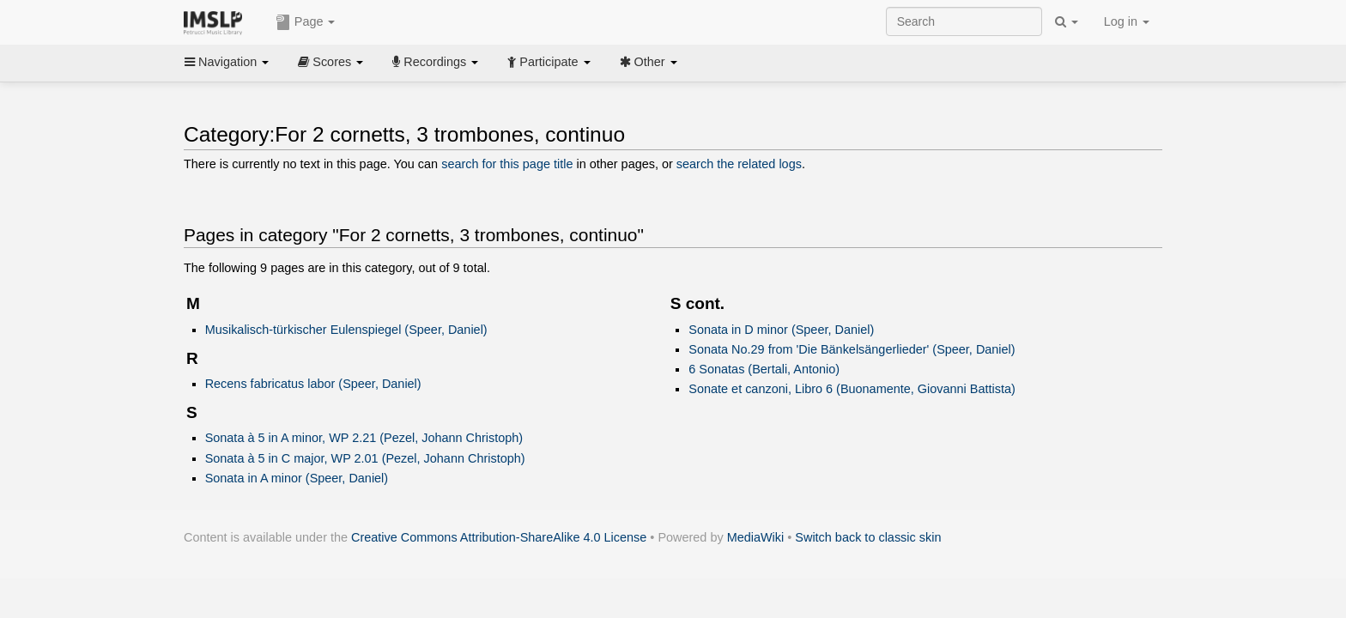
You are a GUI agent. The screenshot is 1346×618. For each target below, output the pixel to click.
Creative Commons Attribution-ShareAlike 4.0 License (498, 537)
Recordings (435, 62)
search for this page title (507, 164)
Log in (1126, 21)
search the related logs (739, 164)
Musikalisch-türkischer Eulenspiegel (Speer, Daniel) (346, 329)
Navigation (227, 62)
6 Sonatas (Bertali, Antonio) (764, 369)
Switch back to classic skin (868, 537)
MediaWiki (756, 537)
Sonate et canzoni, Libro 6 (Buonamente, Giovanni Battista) (851, 389)
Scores (330, 62)
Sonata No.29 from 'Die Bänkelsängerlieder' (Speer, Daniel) (851, 349)
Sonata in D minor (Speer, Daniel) (781, 329)
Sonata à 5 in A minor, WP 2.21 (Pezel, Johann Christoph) (364, 438)
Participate (548, 62)
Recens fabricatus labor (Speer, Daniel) (313, 384)
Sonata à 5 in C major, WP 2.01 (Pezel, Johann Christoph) (365, 458)
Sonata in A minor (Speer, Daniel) (296, 478)
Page (306, 22)
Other (648, 62)
